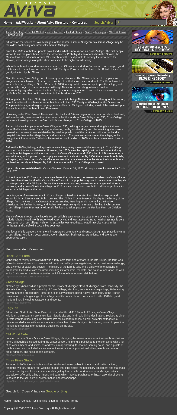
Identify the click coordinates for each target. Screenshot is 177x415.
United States (74, 32)
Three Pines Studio (19, 360)
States (88, 32)
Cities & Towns (117, 32)
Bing (64, 391)
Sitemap (53, 400)
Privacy (64, 400)
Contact (26, 400)
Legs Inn (12, 308)
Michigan (100, 32)
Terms (74, 400)
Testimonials (39, 400)
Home (7, 400)
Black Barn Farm (18, 256)
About (16, 400)
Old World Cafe (17, 334)
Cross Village (15, 282)
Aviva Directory (28, 8)
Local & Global (34, 32)
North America (55, 32)
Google (51, 391)
